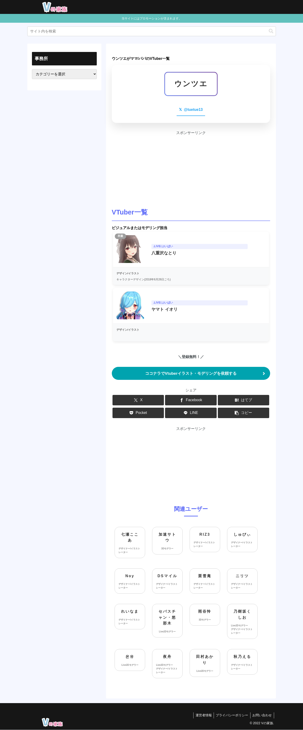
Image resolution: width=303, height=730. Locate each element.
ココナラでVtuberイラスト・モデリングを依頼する (191, 373)
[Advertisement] (191, 168)
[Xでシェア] (138, 400)
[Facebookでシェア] (190, 400)
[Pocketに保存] (138, 413)
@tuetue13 (191, 109)
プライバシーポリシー (231, 715)
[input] (151, 31)
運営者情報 (202, 715)
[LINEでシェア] (190, 413)
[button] (271, 31)
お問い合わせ (262, 715)
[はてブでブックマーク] (243, 400)
